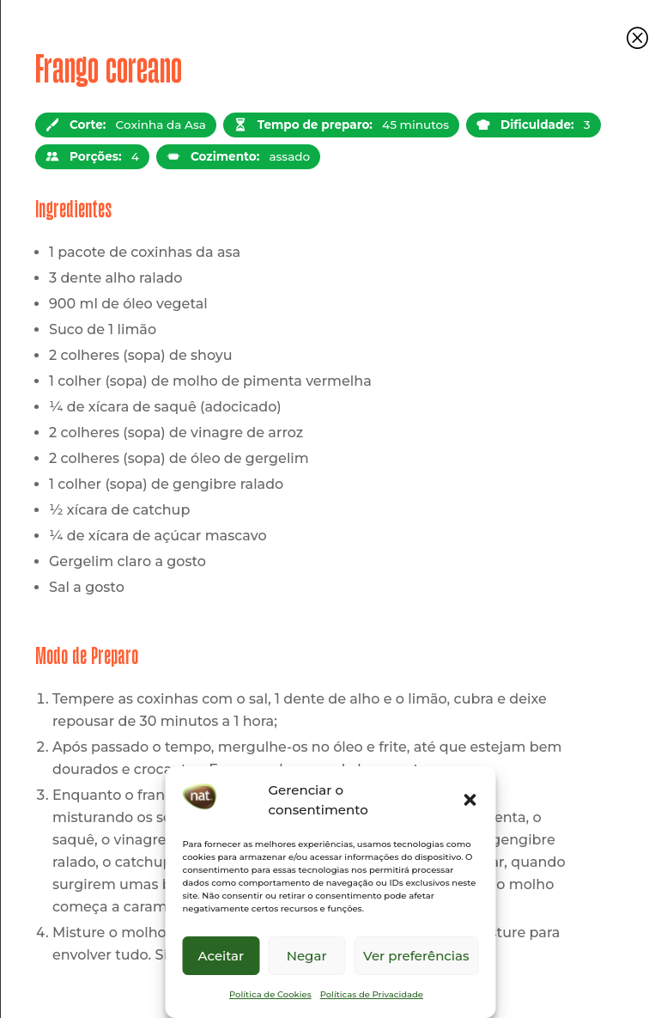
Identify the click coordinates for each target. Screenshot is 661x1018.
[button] (470, 799)
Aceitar (221, 956)
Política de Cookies (270, 994)
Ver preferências (416, 956)
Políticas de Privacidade (371, 994)
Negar (307, 956)
